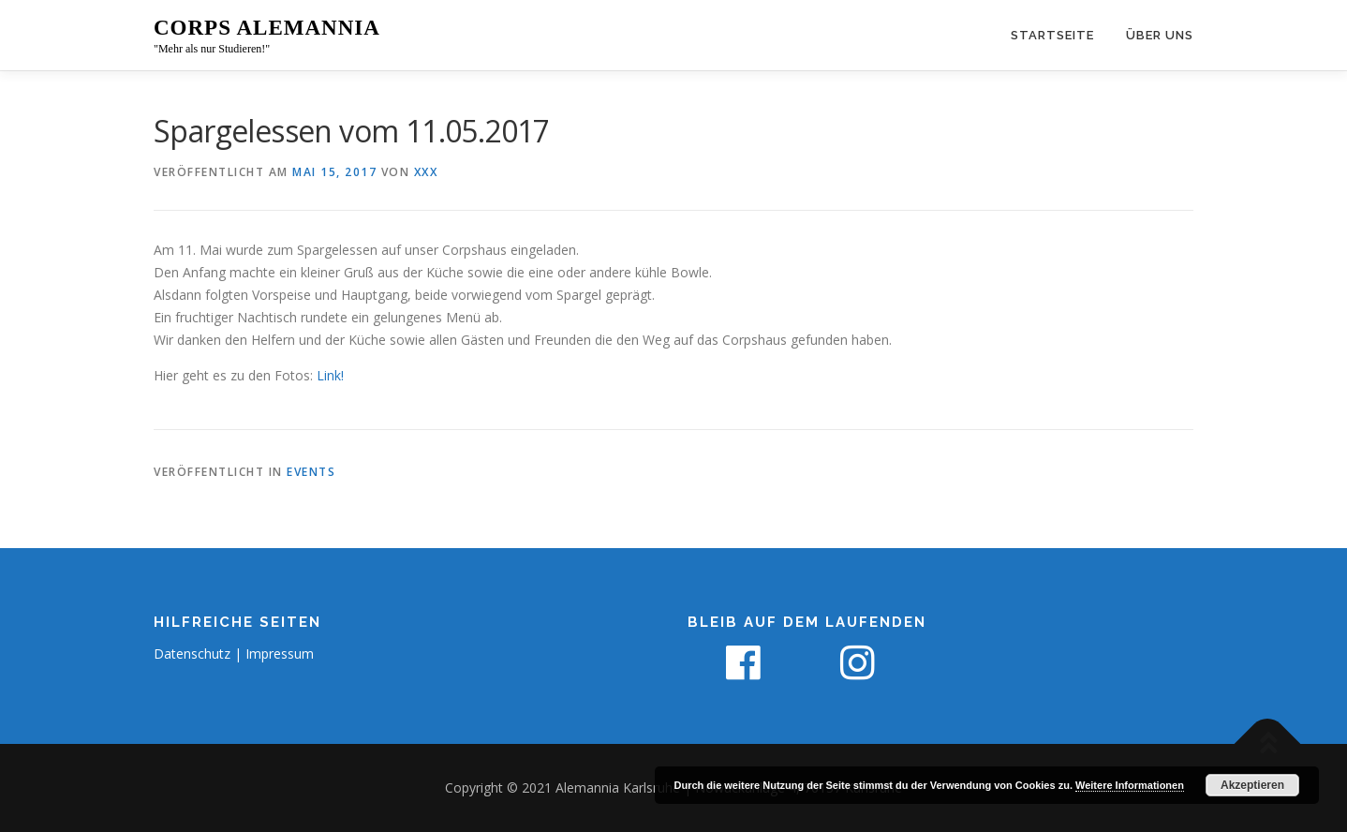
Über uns (1159, 35)
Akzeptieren (1252, 785)
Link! (330, 375)
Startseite (1052, 35)
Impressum (279, 653)
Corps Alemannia (267, 27)
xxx (426, 172)
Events (311, 472)
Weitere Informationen (1129, 785)
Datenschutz (192, 653)
